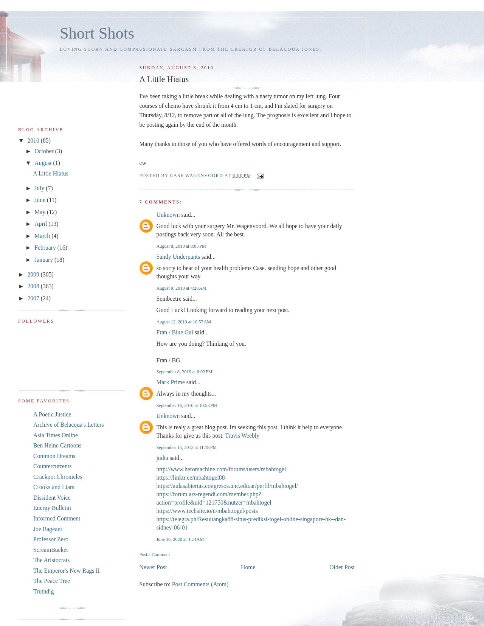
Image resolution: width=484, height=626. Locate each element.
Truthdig (43, 591)
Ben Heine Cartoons (57, 445)
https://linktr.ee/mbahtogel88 (190, 477)
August (43, 163)
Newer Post (153, 567)
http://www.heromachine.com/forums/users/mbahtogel (221, 469)
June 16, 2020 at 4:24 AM (180, 539)
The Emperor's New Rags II (66, 570)
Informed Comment (56, 518)
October (44, 151)
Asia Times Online (55, 435)
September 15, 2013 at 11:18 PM (186, 447)
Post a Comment (154, 554)
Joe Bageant (47, 529)
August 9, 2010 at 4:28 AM (181, 288)
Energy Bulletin (52, 508)
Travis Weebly (242, 435)
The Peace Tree (51, 581)
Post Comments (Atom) (200, 584)
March (42, 236)
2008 (33, 286)
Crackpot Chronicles (57, 477)
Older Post (342, 567)
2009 (33, 274)
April (41, 224)
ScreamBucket (50, 550)
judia (162, 458)
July (40, 188)
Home (248, 567)
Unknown (168, 214)
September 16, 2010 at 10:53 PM (186, 405)
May (40, 212)
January (44, 259)
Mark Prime (170, 382)
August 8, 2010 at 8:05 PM (181, 246)
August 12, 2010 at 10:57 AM (183, 322)
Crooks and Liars (53, 487)
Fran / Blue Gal (174, 332)
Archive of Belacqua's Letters (68, 424)
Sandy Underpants (178, 256)
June (40, 200)
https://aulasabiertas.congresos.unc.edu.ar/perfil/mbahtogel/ (227, 486)
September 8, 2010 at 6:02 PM (184, 371)
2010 (33, 140)
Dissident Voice (52, 497)
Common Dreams (54, 456)
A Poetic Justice (52, 414)
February (45, 247)
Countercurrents (52, 466)
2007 (33, 298)
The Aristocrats (51, 560)
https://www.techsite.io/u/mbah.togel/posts (207, 511)
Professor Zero (50, 539)
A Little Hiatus (50, 173)
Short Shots (97, 33)
